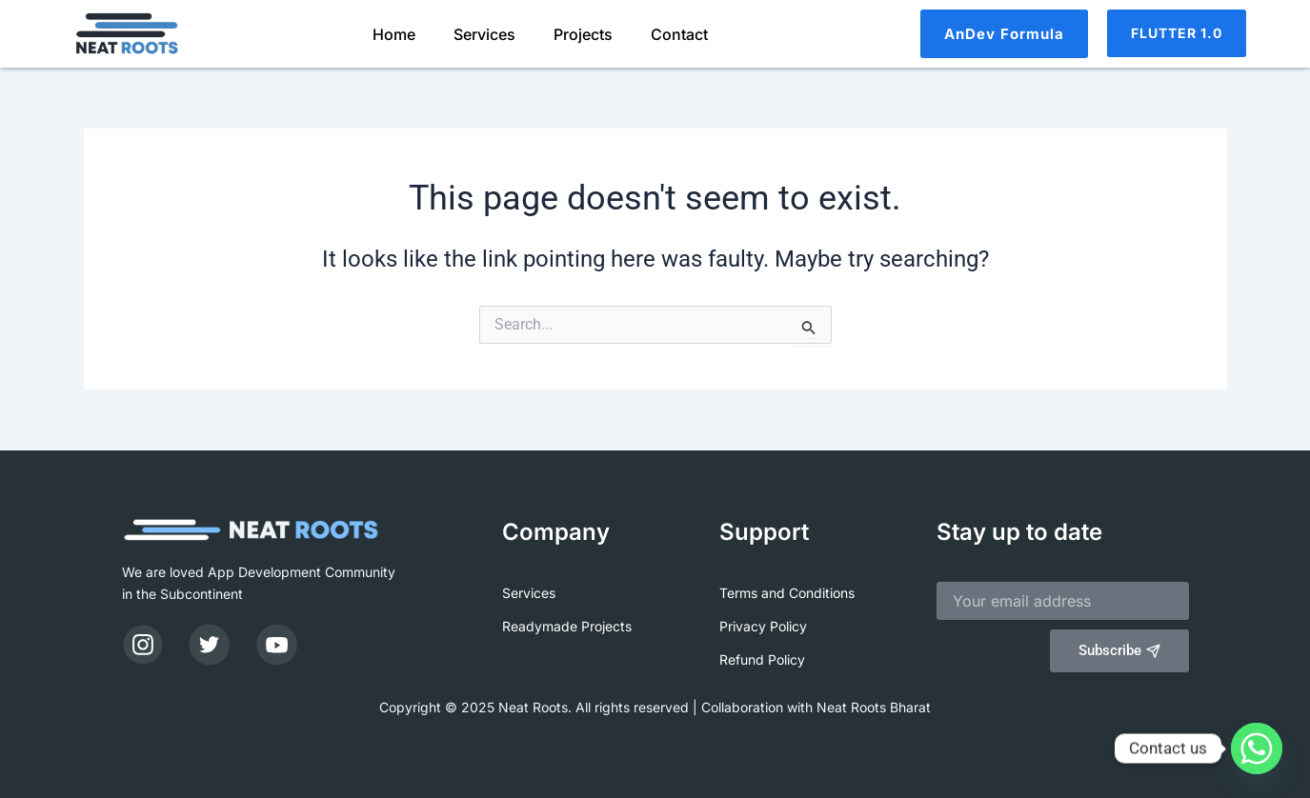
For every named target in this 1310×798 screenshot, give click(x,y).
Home (394, 34)
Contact (679, 34)
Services (484, 34)
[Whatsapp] (1256, 748)
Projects (583, 34)
